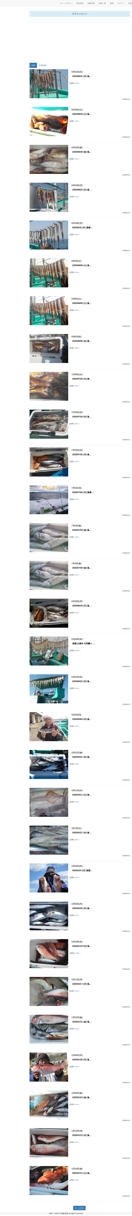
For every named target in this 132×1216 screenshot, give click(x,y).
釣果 (33, 65)
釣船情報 (42, 65)
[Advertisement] (80, 43)
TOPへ (77, 83)
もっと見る (79, 1208)
